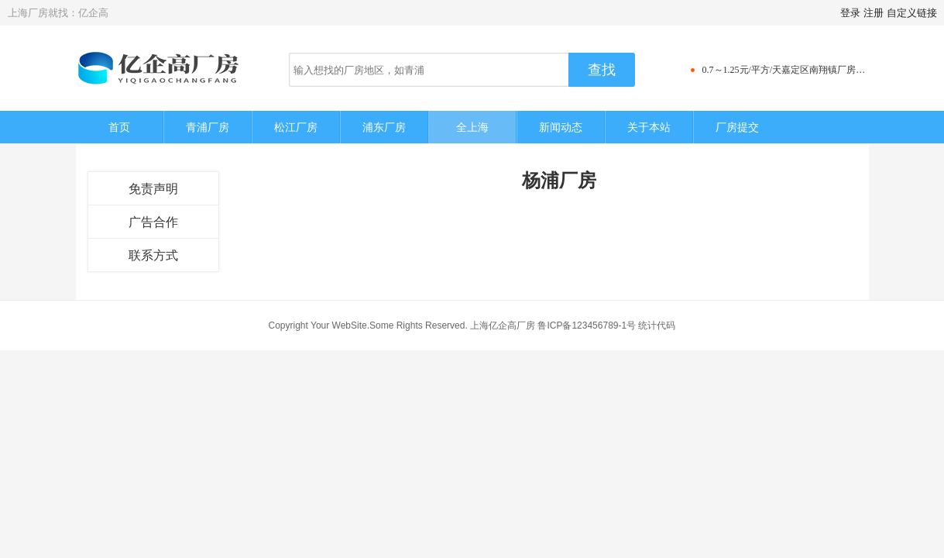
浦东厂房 (384, 127)
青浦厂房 (207, 127)
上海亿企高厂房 (502, 325)
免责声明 (153, 188)
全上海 (472, 127)
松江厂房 (296, 127)
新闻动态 (560, 127)
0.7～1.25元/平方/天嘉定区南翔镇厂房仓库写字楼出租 (812, 69)
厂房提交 (737, 127)
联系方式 (153, 255)
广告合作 (153, 222)
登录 (850, 13)
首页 (119, 127)
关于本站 (649, 127)
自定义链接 (912, 13)
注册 (873, 13)
